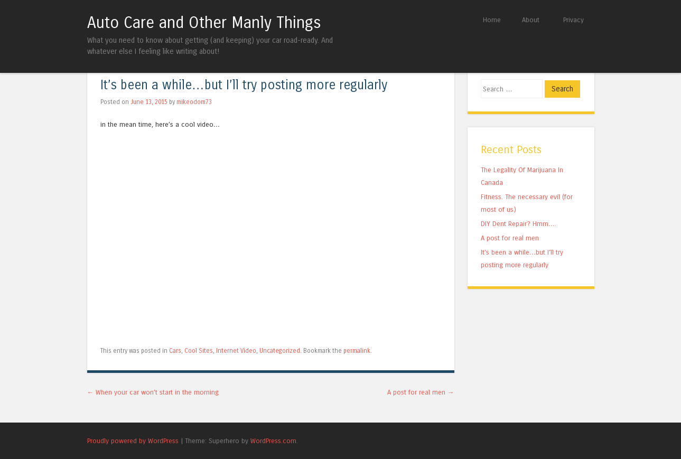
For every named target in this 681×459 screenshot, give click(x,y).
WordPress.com (273, 441)
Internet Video (236, 350)
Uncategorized (279, 350)
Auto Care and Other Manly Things (204, 22)
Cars (175, 350)
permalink (356, 350)
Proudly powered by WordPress (133, 441)
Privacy (573, 20)
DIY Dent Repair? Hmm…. (519, 224)
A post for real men (420, 392)
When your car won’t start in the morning (153, 392)
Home (492, 20)
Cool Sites (198, 350)
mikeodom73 (194, 102)
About (530, 20)
